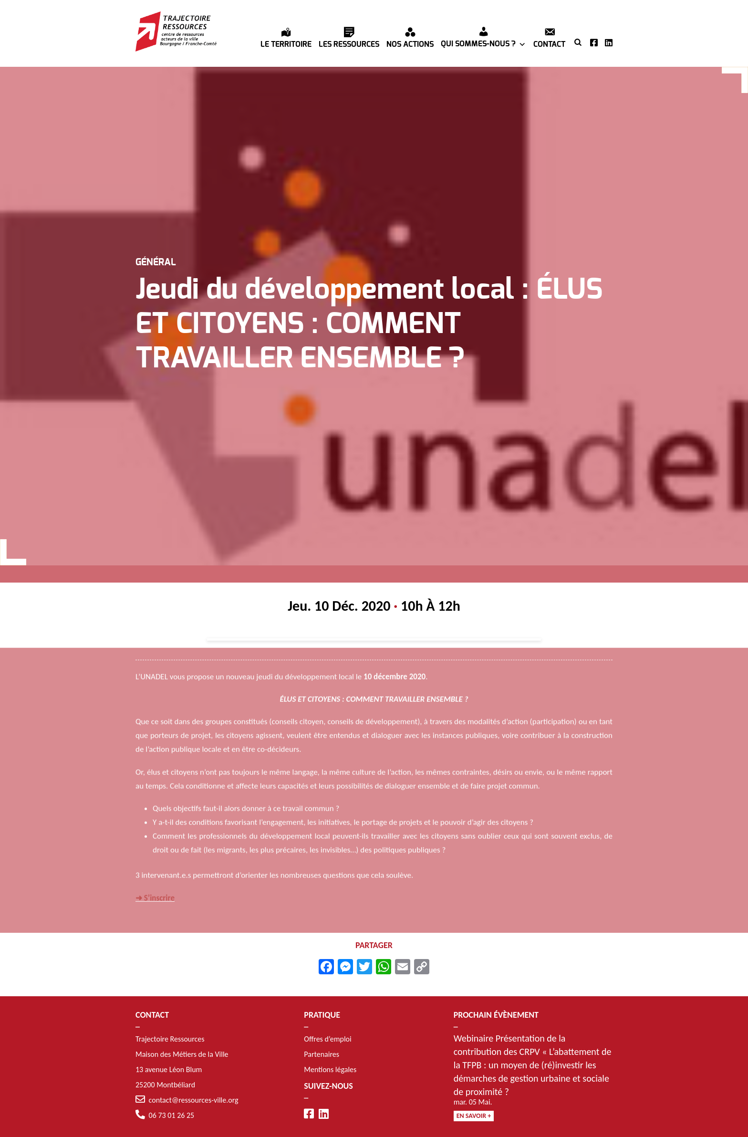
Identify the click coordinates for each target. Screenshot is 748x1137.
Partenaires (321, 1054)
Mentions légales (330, 1069)
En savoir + (474, 1116)
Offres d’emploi (327, 1038)
